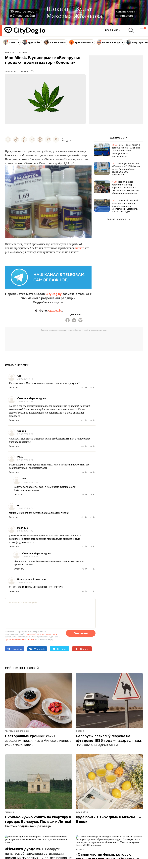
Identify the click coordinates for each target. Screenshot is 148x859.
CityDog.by (54, 294)
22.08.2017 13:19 (30, 482)
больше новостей (118, 219)
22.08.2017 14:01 (25, 508)
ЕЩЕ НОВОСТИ (118, 138)
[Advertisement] (116, 82)
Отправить (81, 633)
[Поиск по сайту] (131, 30)
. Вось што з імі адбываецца (109, 740)
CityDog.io (10, 71)
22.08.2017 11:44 (25, 378)
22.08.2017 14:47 (25, 530)
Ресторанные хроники (17, 731)
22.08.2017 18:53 (25, 582)
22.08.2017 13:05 (25, 459)
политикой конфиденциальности (41, 633)
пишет (79, 248)
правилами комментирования (19, 639)
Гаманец (9, 812)
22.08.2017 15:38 (30, 556)
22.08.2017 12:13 (25, 401)
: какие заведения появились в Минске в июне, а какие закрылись (38, 740)
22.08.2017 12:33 (25, 433)
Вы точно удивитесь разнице (38, 822)
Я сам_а (80, 731)
